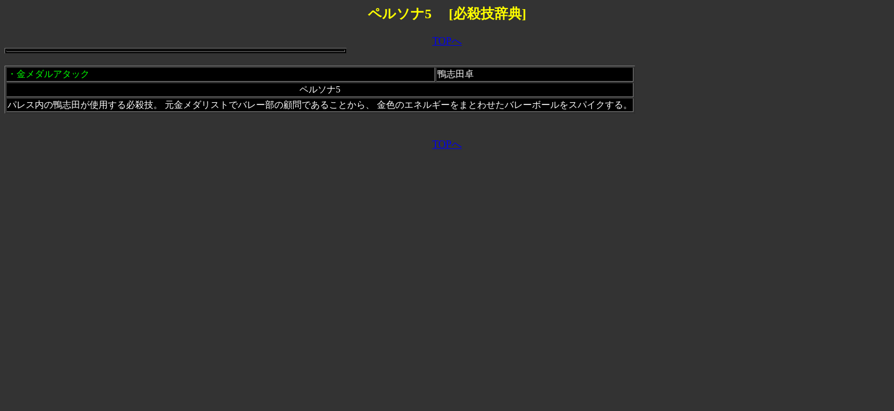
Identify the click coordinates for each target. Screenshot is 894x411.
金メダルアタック (53, 74)
